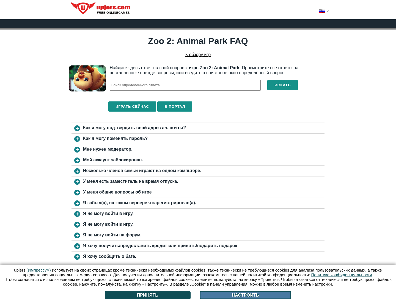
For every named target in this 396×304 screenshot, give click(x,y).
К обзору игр (198, 54)
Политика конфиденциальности (341, 274)
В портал (174, 106)
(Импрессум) (38, 270)
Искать (282, 85)
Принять (147, 295)
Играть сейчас (132, 106)
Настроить (245, 295)
